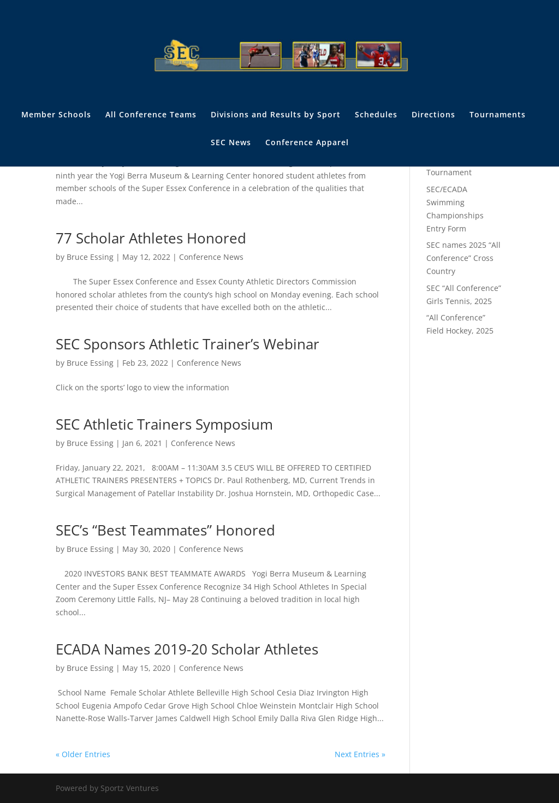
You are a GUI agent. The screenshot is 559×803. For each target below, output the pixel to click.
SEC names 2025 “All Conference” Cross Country (463, 258)
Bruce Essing (90, 257)
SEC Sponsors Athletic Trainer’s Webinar (187, 344)
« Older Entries (83, 754)
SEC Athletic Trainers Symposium (164, 424)
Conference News (211, 257)
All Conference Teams (151, 115)
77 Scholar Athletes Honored (151, 238)
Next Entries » (360, 754)
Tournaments (497, 115)
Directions (433, 115)
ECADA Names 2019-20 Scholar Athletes (187, 649)
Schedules (376, 115)
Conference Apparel (307, 143)
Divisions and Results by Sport (276, 115)
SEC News (231, 143)
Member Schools (56, 115)
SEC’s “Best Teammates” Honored (165, 530)
